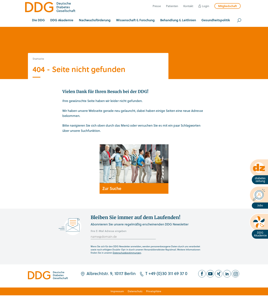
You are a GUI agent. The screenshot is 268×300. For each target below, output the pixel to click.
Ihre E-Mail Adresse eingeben (108, 231)
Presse (157, 6)
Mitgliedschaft (227, 6)
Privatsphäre (153, 291)
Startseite (38, 59)
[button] (38, 20)
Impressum (117, 291)
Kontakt (188, 6)
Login (205, 6)
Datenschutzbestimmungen (127, 252)
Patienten (172, 6)
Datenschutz (135, 291)
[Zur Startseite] (50, 8)
